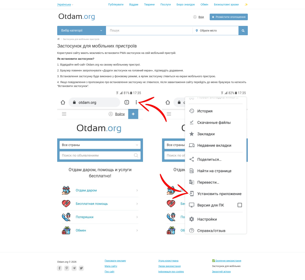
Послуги (165, 4)
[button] (72, 4)
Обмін (204, 4)
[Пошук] (243, 30)
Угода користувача (168, 260)
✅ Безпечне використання (226, 260)
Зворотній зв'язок (221, 271)
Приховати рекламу (115, 260)
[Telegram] (74, 268)
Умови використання (169, 266)
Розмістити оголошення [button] (230, 16)
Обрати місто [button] (208, 30)
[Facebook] (59, 268)
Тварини (149, 4)
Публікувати (115, 4)
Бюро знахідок (186, 4)
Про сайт (109, 271)
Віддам (133, 4)
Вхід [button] (201, 16)
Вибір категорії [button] (71, 30)
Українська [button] (64, 4)
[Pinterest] (66, 268)
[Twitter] (81, 268)
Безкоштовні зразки (226, 4)
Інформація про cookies (171, 271)
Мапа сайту (111, 266)
